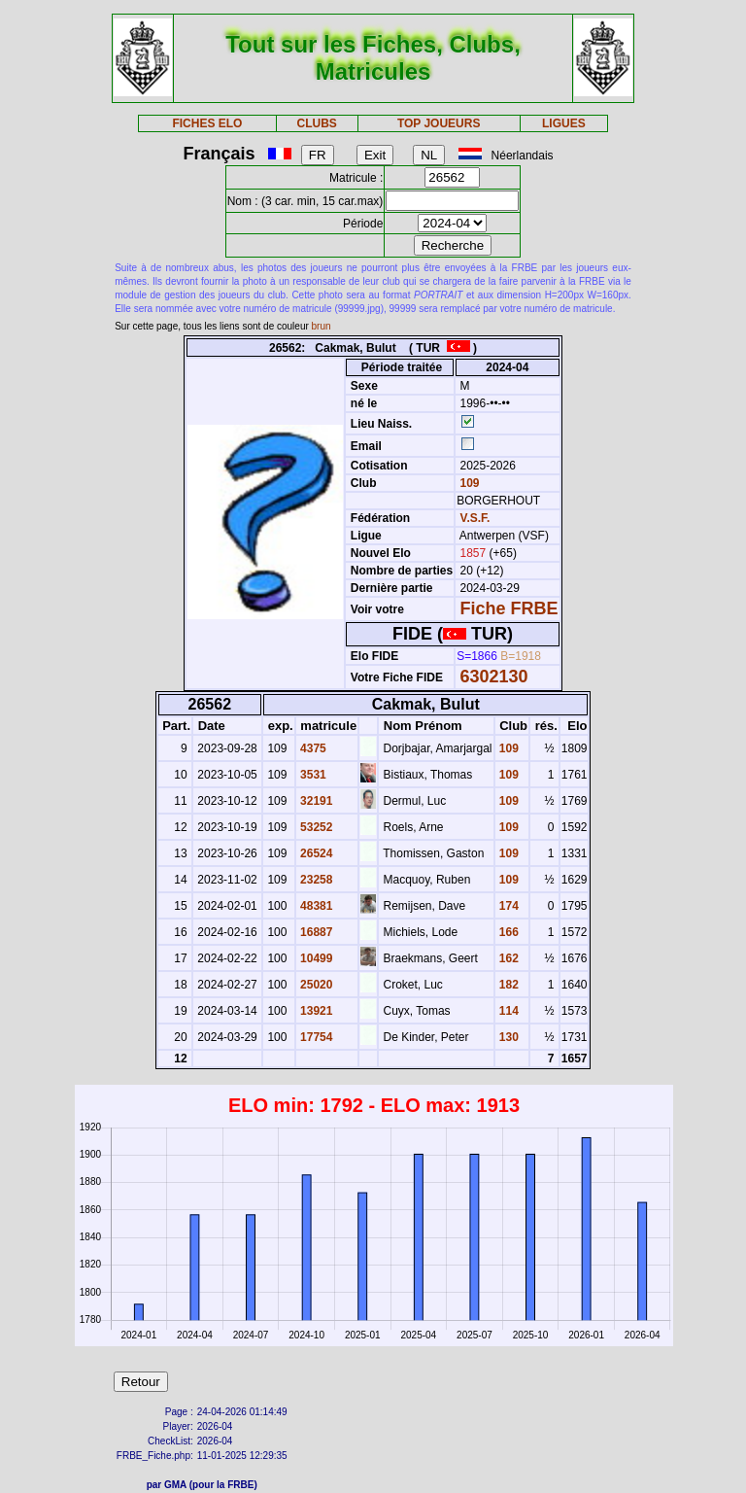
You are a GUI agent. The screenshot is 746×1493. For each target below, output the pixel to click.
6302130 (494, 676)
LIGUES (564, 123)
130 (507, 1037)
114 (507, 1011)
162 (507, 958)
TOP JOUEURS (439, 123)
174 (507, 906)
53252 (315, 827)
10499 (315, 958)
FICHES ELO (207, 123)
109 (468, 483)
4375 (311, 748)
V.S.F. (475, 518)
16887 (315, 932)
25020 (315, 984)
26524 (315, 853)
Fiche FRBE (509, 608)
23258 (315, 879)
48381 (315, 906)
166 (507, 932)
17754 (315, 1037)
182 (507, 984)
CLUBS (316, 123)
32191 (315, 801)
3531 (311, 774)
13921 (315, 1011)
